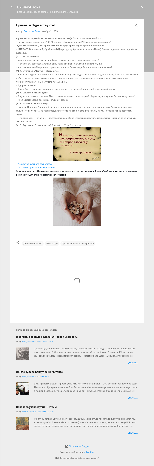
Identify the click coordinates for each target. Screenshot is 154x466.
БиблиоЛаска (28, 7)
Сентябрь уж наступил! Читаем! (36, 407)
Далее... (133, 362)
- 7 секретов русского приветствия (34, 164)
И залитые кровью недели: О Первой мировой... (47, 336)
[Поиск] (142, 8)
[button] (136, 25)
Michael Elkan (89, 452)
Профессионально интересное (78, 243)
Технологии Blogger (77, 446)
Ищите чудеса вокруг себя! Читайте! (39, 371)
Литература (52, 243)
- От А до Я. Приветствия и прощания (35, 167)
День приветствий (32, 243)
